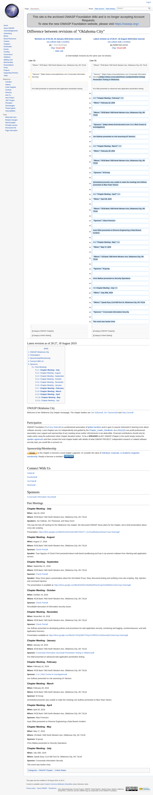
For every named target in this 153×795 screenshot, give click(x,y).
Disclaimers (52, 788)
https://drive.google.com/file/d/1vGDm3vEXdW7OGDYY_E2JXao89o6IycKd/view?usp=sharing (78, 532)
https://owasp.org (126, 24)
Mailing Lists (8, 60)
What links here (10, 117)
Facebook (31, 477)
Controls (8, 90)
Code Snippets (10, 87)
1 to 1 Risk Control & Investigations (50, 674)
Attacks (8, 85)
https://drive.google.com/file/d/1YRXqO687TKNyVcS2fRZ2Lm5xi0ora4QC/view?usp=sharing (87, 635)
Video (6, 76)
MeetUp (30, 485)
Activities (8, 82)
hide (46, 349)
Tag (53, 48)
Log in (148, 2)
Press (6, 68)
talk (59, 42)
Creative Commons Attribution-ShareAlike (58, 784)
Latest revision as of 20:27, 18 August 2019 (113, 39)
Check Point (41, 549)
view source (75, 39)
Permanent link (10, 128)
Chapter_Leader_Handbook (101, 430)
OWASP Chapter (46, 770)
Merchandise (8, 62)
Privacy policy (31, 788)
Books (6, 36)
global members (94, 427)
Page (27, 9)
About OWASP (9, 28)
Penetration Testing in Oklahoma (78, 653)
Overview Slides (52, 427)
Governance (8, 54)
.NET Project (9, 100)
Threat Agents (10, 108)
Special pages (10, 122)
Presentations (8, 65)
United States (60, 770)
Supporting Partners (11, 73)
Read (91, 9)
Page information (11, 130)
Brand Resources (10, 39)
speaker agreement (35, 439)
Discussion (34, 9)
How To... (8, 95)
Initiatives (7, 57)
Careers (6, 41)
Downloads (8, 47)
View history (110, 9)
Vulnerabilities (10, 111)
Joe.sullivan (51, 42)
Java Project (9, 98)
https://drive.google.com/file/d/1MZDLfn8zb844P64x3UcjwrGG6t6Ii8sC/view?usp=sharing (91, 585)
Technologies (10, 106)
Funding (6, 52)
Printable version (11, 125)
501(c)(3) (122, 430)
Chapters (7, 44)
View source (99, 9)
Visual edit (60, 48)
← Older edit (58, 51)
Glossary (8, 92)
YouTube (31, 481)
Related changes (11, 120)
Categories (32, 770)
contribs (65, 42)
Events (6, 49)
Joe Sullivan (96, 412)
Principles (8, 103)
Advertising (8, 33)
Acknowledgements (11, 31)
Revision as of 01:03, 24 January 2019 (52, 39)
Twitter (30, 473)
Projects (6, 70)
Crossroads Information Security (40, 497)
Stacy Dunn (127, 412)
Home (6, 25)
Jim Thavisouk (110, 412)
